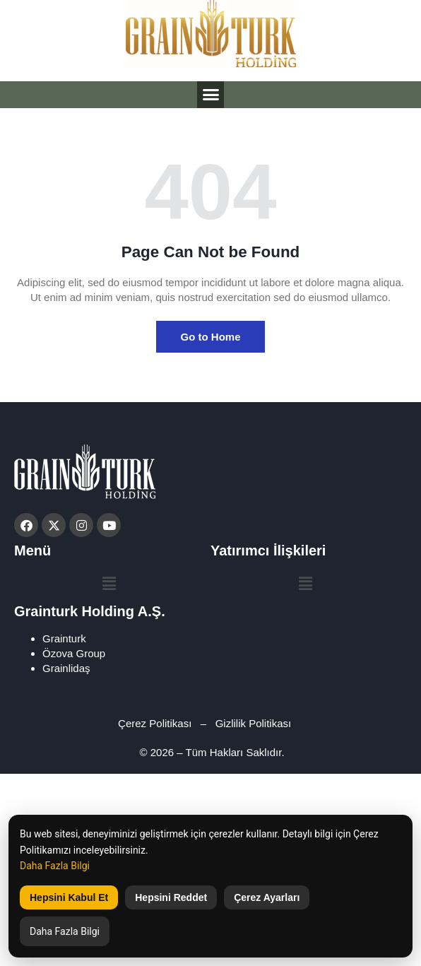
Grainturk (64, 638)
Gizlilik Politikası (255, 723)
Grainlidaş (66, 668)
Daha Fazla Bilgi (55, 865)
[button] (210, 94)
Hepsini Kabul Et (69, 897)
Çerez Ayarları (267, 897)
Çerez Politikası (154, 723)
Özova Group (73, 653)
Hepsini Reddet (171, 897)
